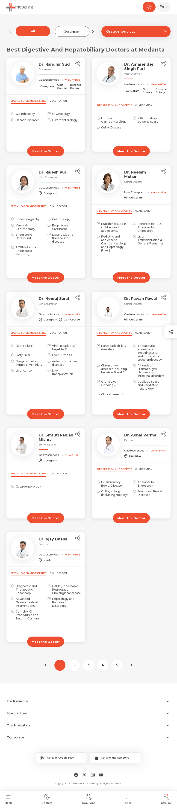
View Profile (72, 79)
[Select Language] (165, 7)
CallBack (166, 799)
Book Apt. (88, 799)
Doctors (47, 799)
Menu (8, 799)
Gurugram (72, 31)
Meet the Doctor (46, 151)
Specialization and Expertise (28, 101)
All (33, 31)
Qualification (58, 101)
